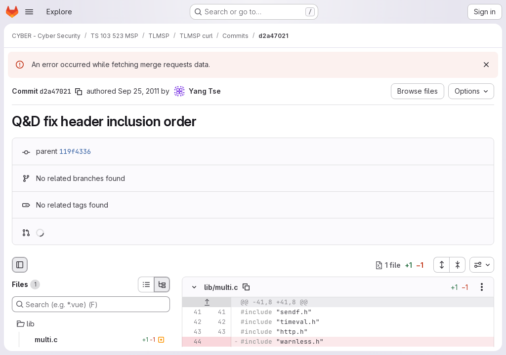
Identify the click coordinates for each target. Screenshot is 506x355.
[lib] (91, 324)
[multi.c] (91, 340)
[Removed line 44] (193, 342)
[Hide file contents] (194, 287)
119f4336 (75, 151)
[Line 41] (193, 313)
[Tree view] (162, 284)
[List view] (146, 284)
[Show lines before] (206, 303)
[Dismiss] (486, 65)
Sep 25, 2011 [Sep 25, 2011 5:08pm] (138, 91)
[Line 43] (193, 332)
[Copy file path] (246, 287)
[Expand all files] (441, 265)
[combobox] (481, 265)
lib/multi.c (221, 287)
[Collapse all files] (457, 265)
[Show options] (482, 287)
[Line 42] (193, 322)
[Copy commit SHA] (78, 92)
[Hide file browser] (20, 265)
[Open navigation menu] (29, 12)
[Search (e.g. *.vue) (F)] (91, 304)
